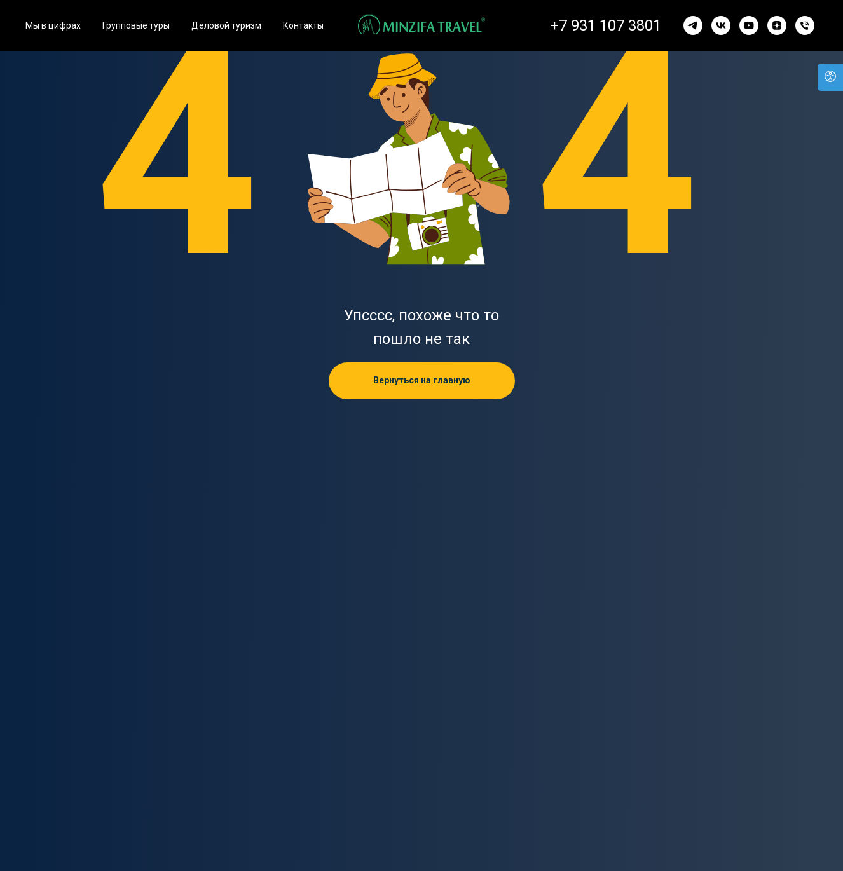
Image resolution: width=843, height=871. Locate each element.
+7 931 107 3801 (605, 25)
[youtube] (748, 25)
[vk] (720, 25)
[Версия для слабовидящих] (830, 77)
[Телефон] (804, 25)
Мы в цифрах (53, 25)
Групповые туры (136, 25)
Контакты (303, 25)
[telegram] (692, 25)
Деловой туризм (226, 25)
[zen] (776, 25)
